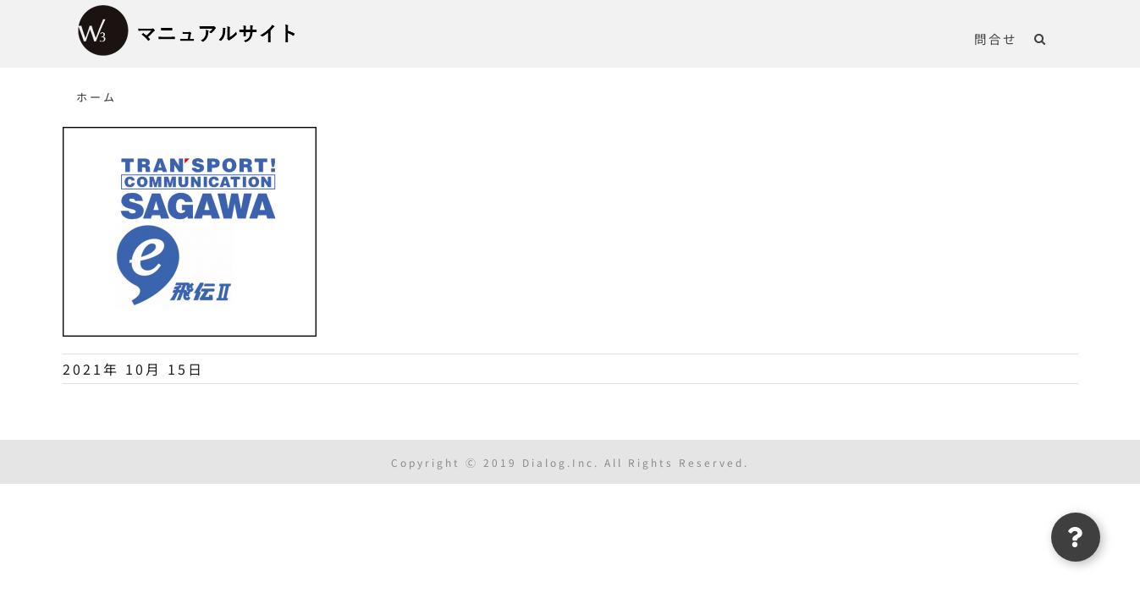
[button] (1057, 38)
